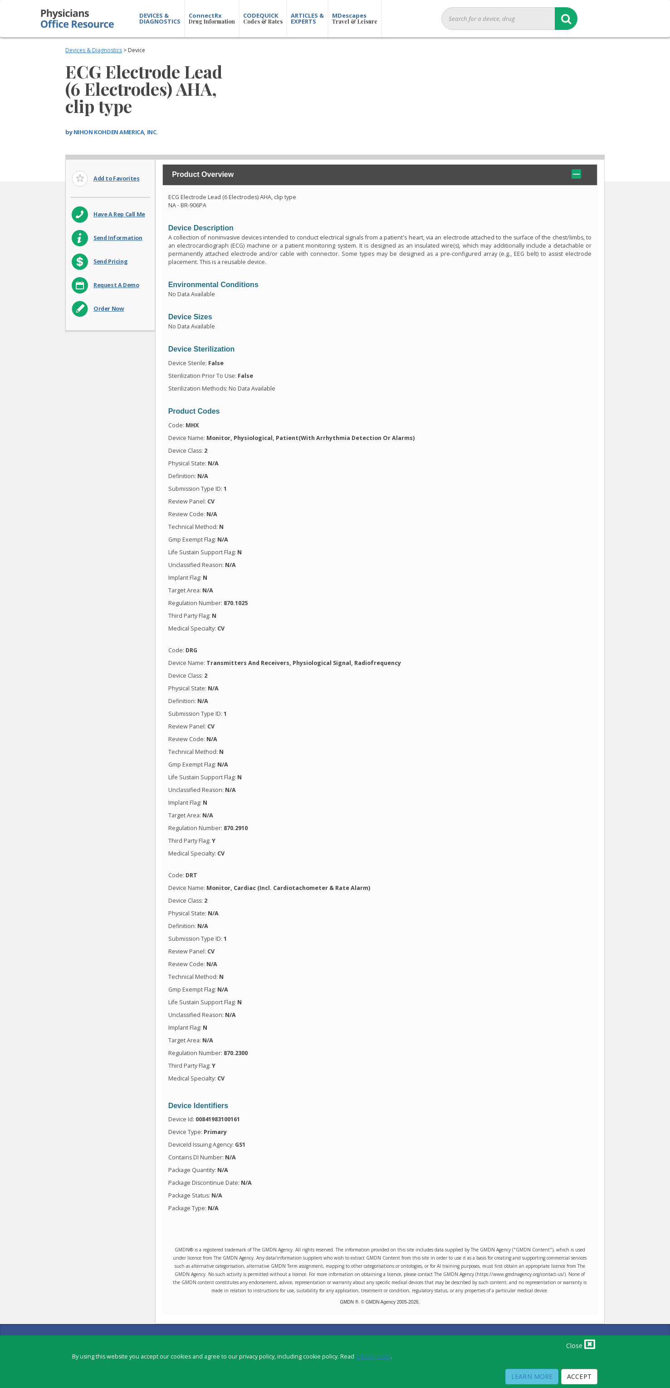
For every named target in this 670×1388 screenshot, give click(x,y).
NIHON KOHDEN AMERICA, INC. (115, 132)
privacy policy (373, 1356)
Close (580, 1344)
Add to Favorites (116, 178)
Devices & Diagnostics (93, 50)
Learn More (532, 1376)
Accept (579, 1376)
